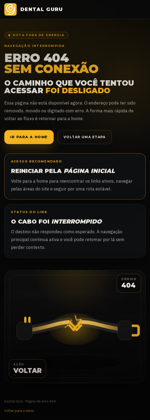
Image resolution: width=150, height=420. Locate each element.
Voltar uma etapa (85, 137)
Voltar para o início (19, 410)
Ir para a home (29, 137)
